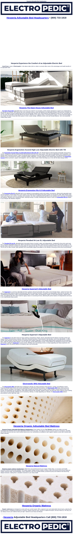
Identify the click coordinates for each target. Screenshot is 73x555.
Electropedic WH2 (9, 386)
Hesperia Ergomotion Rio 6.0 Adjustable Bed (36, 190)
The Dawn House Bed (8, 110)
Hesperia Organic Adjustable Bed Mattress (36, 426)
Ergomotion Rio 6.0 (9, 193)
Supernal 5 (7, 292)
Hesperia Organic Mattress (36, 505)
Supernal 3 (7, 337)
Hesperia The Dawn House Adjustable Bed (36, 108)
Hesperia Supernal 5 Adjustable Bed (36, 289)
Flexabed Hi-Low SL (9, 243)
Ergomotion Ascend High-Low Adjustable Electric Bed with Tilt (21, 152)
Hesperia (8, 517)
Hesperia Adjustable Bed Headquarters (28, 17)
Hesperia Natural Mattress (36, 466)
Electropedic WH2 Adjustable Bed (36, 384)
